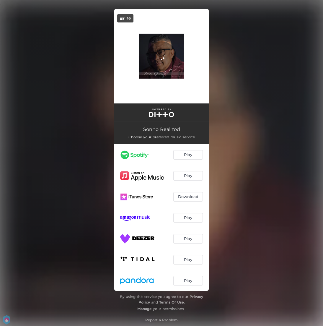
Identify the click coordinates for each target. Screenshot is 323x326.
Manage (144, 308)
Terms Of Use (171, 302)
